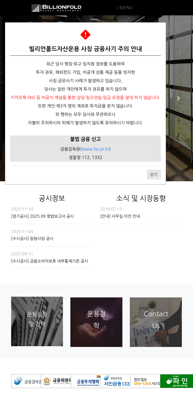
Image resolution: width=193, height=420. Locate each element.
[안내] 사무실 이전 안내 (120, 216)
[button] (178, 98)
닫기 (154, 175)
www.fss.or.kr (95, 149)
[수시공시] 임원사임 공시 (32, 238)
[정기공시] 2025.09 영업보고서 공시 (42, 216)
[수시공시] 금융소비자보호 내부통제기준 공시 (49, 261)
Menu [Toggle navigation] (124, 8)
